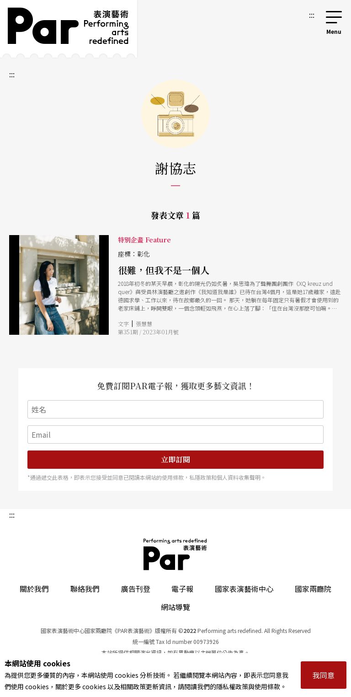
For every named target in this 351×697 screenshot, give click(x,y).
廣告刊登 (135, 588)
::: (311, 14)
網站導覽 (175, 606)
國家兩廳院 (313, 588)
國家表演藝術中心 (244, 588)
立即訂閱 (175, 459)
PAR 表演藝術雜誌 (175, 554)
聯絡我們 (85, 588)
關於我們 (34, 588)
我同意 (324, 675)
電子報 (182, 588)
